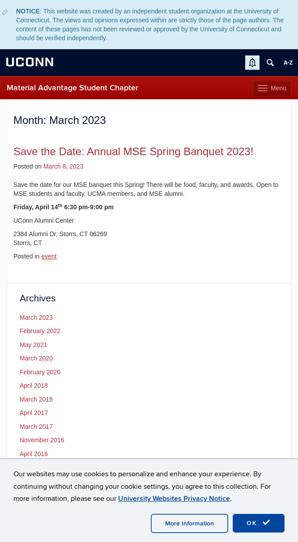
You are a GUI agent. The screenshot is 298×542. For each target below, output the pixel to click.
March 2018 (36, 399)
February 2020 (40, 372)
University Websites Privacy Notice (174, 498)
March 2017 (36, 426)
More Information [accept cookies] (189, 523)
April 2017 (34, 412)
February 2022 (40, 331)
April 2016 (34, 453)
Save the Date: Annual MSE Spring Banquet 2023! (133, 151)
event (48, 256)
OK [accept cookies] (259, 523)
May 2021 (33, 344)
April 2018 (34, 385)
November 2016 (42, 440)
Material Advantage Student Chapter (72, 88)
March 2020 (36, 358)
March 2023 (36, 317)
